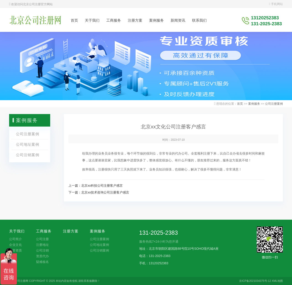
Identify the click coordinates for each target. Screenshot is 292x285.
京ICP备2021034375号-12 (255, 280)
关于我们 (92, 20)
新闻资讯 (178, 20)
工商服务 (113, 20)
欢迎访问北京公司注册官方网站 (31, 4)
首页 (74, 20)
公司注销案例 (27, 155)
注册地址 (42, 245)
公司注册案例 (274, 103)
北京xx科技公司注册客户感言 (102, 185)
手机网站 (276, 4)
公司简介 (15, 239)
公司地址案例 (27, 144)
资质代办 (42, 256)
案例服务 (156, 20)
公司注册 (42, 239)
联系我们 (199, 20)
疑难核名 (42, 262)
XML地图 (277, 280)
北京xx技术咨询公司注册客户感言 (105, 192)
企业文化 (15, 245)
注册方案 (135, 20)
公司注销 (42, 250)
